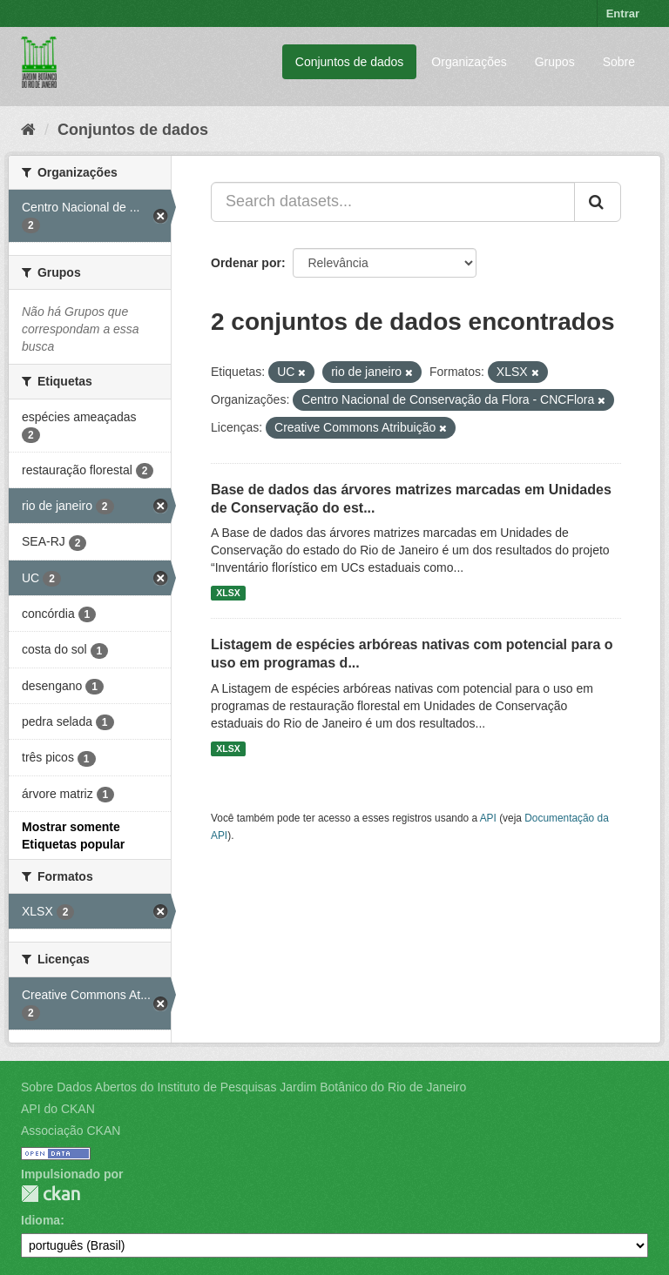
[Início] (28, 129)
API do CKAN (58, 1109)
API (488, 818)
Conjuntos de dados (349, 62)
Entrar (622, 13)
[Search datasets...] (393, 202)
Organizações (468, 62)
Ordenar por (246, 263)
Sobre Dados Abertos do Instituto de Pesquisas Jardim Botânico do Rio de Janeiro (243, 1087)
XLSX (228, 592)
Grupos (555, 62)
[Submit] (597, 202)
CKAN (50, 1193)
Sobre (619, 62)
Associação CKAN (70, 1130)
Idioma (40, 1220)
